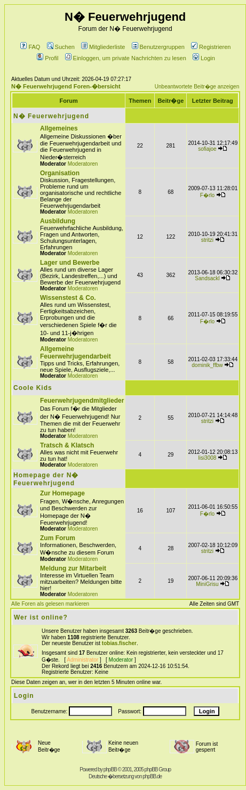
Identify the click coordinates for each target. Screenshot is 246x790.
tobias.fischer (119, 643)
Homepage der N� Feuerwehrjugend (45, 479)
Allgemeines (59, 128)
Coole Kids (32, 388)
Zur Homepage (62, 493)
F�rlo (207, 195)
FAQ (30, 47)
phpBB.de (152, 776)
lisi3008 (207, 458)
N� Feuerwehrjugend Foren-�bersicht (66, 86)
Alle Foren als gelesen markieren (50, 604)
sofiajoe (207, 149)
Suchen (61, 47)
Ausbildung (57, 221)
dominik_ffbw (207, 365)
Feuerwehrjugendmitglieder (82, 400)
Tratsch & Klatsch (67, 445)
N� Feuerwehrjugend (51, 116)
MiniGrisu (207, 584)
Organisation (60, 173)
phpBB (110, 769)
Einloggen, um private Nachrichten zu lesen (125, 58)
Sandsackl (207, 278)
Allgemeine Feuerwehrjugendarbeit (75, 352)
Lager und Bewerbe (69, 262)
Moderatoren (83, 164)
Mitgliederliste (103, 47)
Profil (47, 58)
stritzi (207, 240)
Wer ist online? (41, 617)
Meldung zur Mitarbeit (73, 568)
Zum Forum (57, 538)
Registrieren (211, 47)
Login (204, 58)
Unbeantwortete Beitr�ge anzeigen (197, 86)
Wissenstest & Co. (68, 298)
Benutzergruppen (158, 47)
